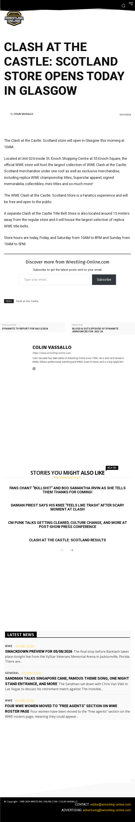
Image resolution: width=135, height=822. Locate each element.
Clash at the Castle (27, 301)
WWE (9, 646)
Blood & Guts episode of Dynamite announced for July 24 (95, 330)
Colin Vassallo (23, 114)
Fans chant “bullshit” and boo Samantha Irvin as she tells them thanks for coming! (67, 490)
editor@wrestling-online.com (110, 804)
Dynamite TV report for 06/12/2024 (25, 328)
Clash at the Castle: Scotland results (67, 540)
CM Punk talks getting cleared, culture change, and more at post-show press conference (67, 524)
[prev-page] (62, 550)
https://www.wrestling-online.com (51, 353)
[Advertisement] (62, 126)
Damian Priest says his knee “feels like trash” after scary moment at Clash (67, 507)
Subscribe (104, 279)
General (12, 673)
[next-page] (72, 550)
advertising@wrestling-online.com (107, 810)
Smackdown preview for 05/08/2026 (38, 651)
